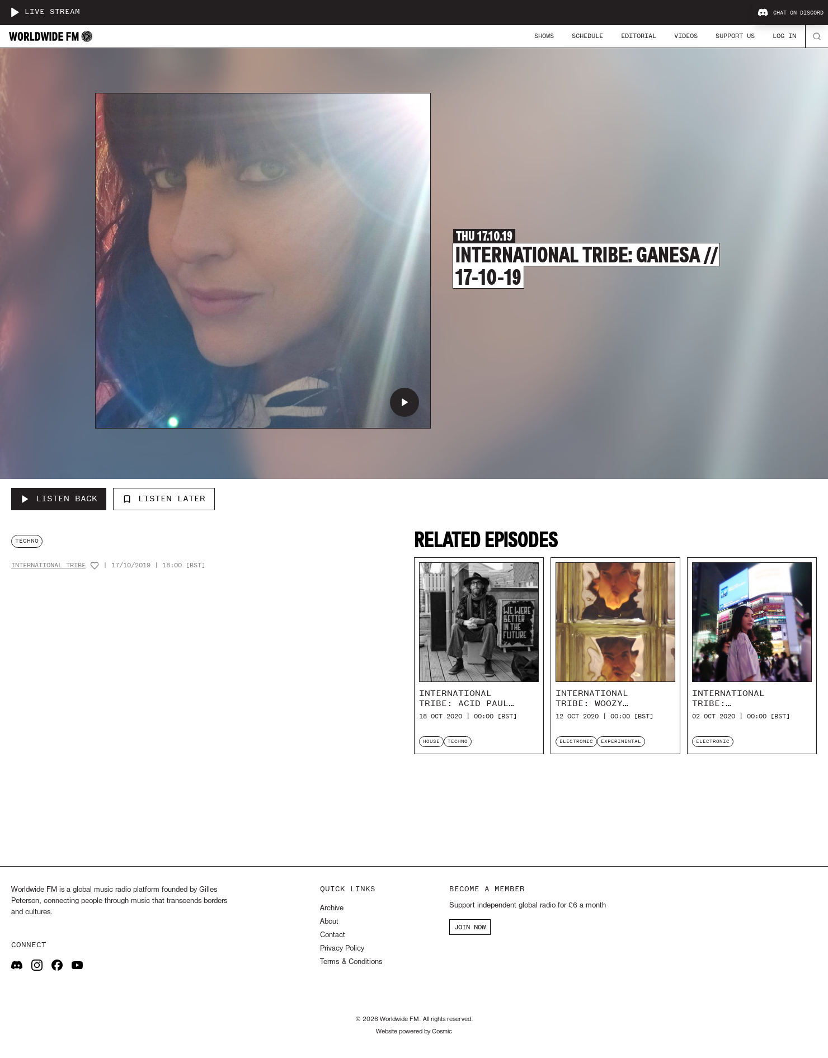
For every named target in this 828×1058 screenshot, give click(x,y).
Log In (784, 36)
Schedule (587, 36)
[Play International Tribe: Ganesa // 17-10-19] (404, 402)
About (329, 922)
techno (27, 540)
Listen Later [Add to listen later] (164, 498)
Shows (544, 36)
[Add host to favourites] (94, 565)
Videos (686, 36)
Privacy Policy (342, 949)
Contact (332, 935)
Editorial (638, 36)
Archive (332, 908)
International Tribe (48, 565)
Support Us (735, 36)
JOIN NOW (470, 927)
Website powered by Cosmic (414, 1032)
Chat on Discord (791, 12)
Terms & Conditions (351, 962)
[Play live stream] (14, 12)
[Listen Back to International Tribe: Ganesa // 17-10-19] (58, 499)
